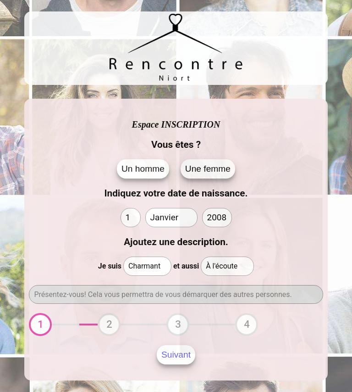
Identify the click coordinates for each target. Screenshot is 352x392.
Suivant (176, 354)
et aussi (186, 266)
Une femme (208, 169)
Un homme (143, 169)
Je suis (109, 266)
